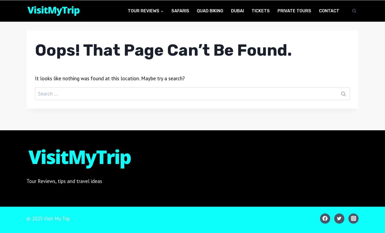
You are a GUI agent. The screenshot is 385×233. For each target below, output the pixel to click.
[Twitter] (339, 218)
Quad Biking (210, 10)
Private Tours (294, 10)
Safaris (180, 10)
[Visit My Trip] (53, 11)
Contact (329, 10)
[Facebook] (325, 218)
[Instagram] (353, 218)
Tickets (261, 10)
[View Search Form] (354, 11)
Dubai (237, 10)
